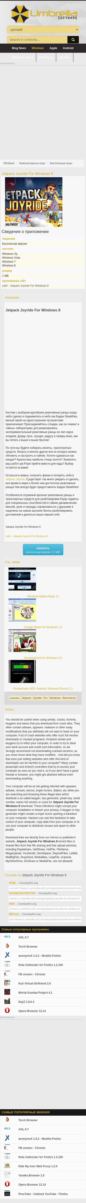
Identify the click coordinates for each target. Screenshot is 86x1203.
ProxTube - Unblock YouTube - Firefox (43, 1194)
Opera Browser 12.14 (32, 1011)
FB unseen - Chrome (31, 974)
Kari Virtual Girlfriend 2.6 (34, 983)
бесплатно (69, 698)
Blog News (19, 48)
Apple (53, 48)
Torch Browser (28, 946)
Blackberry (46, 57)
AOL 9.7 (23, 937)
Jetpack (10, 479)
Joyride (20, 479)
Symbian (64, 57)
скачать (14, 698)
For (46, 698)
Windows (38, 48)
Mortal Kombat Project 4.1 (35, 992)
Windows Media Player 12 (43, 596)
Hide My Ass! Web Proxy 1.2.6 (37, 1166)
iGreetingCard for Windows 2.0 (43, 658)
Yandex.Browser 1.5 (31, 1175)
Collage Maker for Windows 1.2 (43, 627)
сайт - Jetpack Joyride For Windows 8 (25, 285)
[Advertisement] (43, 109)
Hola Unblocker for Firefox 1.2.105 (40, 965)
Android (68, 48)
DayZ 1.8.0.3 (26, 1001)
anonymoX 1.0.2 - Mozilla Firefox (39, 955)
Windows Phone (22, 57)
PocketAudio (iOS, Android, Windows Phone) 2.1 (43, 688)
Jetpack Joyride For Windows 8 (33, 310)
